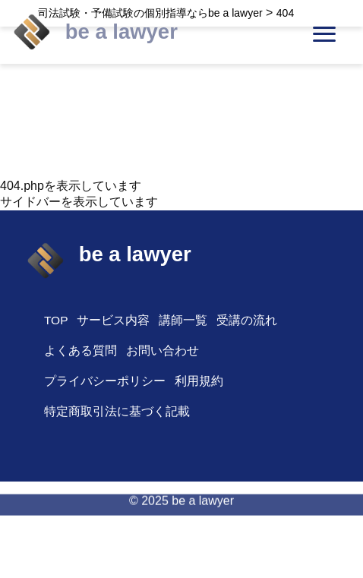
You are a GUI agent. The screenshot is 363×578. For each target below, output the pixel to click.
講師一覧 (183, 320)
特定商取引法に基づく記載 (117, 411)
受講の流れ (246, 320)
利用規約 (199, 380)
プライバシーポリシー (105, 380)
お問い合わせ (162, 350)
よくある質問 (80, 350)
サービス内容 (113, 320)
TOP (56, 320)
